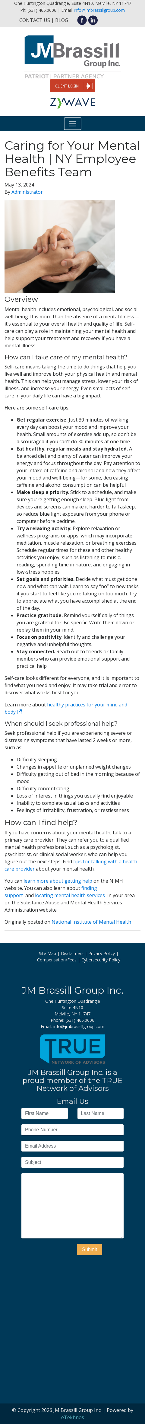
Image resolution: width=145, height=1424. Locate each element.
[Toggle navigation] (72, 123)
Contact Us (34, 20)
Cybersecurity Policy (100, 960)
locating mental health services (70, 895)
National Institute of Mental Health (91, 922)
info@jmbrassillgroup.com (99, 10)
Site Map (47, 953)
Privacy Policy (101, 953)
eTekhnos (72, 1417)
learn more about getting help (58, 881)
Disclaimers (72, 953)
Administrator (27, 192)
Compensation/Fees (57, 960)
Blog (61, 20)
